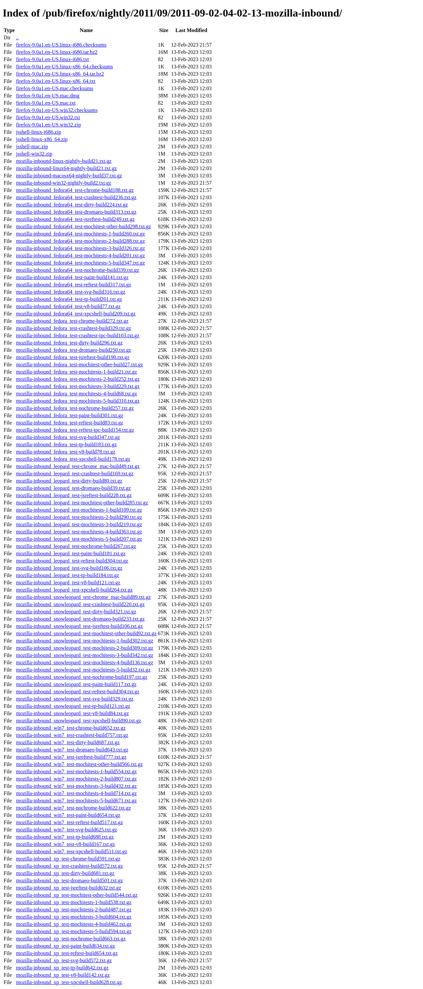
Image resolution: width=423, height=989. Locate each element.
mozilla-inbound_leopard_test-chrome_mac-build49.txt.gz (77, 466)
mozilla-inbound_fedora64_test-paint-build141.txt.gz (72, 277)
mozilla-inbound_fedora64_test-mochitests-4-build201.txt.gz (80, 255)
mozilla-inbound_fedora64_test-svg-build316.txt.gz (70, 292)
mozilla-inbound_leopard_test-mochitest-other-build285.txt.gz (82, 502)
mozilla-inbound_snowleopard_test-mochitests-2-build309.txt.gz (84, 648)
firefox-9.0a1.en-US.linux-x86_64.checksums (64, 66)
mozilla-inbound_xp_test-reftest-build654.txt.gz (67, 953)
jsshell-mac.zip (32, 146)
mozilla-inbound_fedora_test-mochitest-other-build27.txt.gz (79, 364)
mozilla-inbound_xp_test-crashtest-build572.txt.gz (69, 866)
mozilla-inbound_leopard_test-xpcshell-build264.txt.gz (74, 590)
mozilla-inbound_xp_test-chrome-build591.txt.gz (68, 858)
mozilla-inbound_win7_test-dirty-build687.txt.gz (68, 742)
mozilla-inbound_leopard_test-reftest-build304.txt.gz (72, 561)
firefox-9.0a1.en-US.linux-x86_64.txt (55, 81)
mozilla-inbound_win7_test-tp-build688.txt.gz (65, 837)
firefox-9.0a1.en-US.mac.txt (45, 103)
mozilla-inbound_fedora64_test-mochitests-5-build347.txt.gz (80, 263)
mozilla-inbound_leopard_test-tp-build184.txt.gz (67, 575)
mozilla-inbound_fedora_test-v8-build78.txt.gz (65, 452)
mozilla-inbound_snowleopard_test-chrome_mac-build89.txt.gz (83, 597)
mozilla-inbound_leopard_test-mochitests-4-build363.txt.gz (79, 531)
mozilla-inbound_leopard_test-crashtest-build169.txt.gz (74, 473)
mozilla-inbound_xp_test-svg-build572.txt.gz (64, 960)
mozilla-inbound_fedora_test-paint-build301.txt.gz (69, 415)
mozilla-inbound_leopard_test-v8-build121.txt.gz (68, 582)
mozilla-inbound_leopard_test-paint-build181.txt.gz (70, 553)
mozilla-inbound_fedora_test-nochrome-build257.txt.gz (75, 408)
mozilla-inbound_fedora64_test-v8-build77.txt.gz (68, 306)
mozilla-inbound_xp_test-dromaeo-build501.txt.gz (69, 880)
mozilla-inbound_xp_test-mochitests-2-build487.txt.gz (73, 909)
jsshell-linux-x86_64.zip (41, 139)
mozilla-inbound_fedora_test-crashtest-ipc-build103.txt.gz (77, 335)
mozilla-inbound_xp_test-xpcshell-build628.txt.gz (69, 982)
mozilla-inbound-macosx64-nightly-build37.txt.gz (69, 175)
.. (17, 37)
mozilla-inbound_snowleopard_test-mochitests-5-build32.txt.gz (83, 670)
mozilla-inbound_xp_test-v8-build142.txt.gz (63, 975)
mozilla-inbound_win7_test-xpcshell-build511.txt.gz (71, 851)
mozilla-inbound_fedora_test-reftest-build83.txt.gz (69, 422)
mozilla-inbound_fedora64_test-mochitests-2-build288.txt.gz (80, 241)
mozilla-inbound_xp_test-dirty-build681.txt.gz (65, 873)
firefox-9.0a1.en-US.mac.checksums (54, 88)
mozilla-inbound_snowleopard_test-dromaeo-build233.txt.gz (80, 619)
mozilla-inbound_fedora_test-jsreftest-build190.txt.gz (72, 357)
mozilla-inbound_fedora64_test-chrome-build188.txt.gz (75, 190)
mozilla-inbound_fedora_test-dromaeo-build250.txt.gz (73, 350)
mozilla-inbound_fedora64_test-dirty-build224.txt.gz (72, 204)
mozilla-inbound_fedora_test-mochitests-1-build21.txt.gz (76, 372)
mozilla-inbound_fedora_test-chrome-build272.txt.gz (72, 321)
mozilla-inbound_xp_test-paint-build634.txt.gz (65, 946)
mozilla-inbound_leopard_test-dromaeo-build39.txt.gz (73, 488)
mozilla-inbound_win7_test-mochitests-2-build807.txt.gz (76, 779)
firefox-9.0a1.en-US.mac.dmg (47, 95)
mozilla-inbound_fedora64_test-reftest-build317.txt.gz (73, 284)
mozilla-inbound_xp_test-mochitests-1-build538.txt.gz (73, 902)
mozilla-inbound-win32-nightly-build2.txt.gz (63, 183)
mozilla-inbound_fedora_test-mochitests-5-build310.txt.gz (77, 401)
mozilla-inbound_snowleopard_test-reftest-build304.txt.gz (77, 691)
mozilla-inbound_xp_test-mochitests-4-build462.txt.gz (73, 924)
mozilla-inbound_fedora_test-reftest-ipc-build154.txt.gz (75, 430)
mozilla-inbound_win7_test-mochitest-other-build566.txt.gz (79, 764)
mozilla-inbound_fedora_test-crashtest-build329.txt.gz (73, 328)
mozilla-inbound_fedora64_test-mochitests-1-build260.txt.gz (80, 234)
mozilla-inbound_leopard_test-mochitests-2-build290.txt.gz (79, 517)
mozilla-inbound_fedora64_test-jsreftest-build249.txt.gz (75, 219)
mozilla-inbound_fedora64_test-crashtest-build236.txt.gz (76, 197)
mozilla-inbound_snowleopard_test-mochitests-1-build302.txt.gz (84, 640)
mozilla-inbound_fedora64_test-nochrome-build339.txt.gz (77, 270)
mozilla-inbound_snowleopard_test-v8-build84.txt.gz (72, 713)
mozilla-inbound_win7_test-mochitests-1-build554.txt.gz (76, 771)
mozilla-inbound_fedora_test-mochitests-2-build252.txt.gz (77, 379)
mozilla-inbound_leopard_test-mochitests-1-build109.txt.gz (79, 510)
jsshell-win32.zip (34, 154)
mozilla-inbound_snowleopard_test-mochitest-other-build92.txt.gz (86, 633)
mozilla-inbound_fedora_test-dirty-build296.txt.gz (69, 343)
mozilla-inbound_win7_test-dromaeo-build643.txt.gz (72, 749)
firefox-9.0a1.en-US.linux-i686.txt (52, 59)
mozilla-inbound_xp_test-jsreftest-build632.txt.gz (68, 888)
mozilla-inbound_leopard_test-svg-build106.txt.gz (69, 568)
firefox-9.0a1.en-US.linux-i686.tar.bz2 (56, 52)
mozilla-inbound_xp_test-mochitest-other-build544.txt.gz (76, 895)
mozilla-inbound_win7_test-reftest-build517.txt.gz (69, 822)
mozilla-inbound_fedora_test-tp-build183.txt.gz (66, 444)
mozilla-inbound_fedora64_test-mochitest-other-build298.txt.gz (83, 226)
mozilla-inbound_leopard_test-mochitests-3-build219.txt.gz (79, 524)
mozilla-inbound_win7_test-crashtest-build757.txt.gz (72, 735)
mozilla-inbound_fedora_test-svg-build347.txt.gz (68, 437)
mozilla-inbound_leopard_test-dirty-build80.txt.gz (69, 481)
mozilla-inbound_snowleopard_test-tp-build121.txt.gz (73, 706)
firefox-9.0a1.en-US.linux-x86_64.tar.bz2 (60, 74)
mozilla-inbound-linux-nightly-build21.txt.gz (63, 161)
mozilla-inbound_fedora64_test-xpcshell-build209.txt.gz (75, 313)
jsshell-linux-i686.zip (38, 132)
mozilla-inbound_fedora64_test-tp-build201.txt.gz (69, 299)
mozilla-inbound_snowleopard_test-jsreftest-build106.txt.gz (79, 626)
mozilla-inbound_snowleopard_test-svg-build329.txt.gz (75, 699)
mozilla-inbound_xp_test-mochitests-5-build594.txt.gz (73, 931)
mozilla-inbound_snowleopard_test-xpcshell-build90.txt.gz (78, 720)
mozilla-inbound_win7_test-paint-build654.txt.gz (68, 815)
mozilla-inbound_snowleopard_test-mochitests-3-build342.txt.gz (84, 655)
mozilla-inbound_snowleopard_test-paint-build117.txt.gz (76, 684)
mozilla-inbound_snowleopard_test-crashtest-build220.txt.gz (80, 604)
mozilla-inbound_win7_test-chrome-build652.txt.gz (71, 728)
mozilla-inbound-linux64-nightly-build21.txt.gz (66, 168)
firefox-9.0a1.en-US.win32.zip (48, 125)
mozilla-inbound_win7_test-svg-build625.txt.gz (66, 829)
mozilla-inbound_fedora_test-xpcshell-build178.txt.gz (73, 459)
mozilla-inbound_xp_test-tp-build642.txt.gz (62, 968)
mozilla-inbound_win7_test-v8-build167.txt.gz (65, 844)
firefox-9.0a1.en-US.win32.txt (48, 117)
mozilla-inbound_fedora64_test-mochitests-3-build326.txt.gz (80, 248)
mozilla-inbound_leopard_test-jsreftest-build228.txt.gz (74, 495)
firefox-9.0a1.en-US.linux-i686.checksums (61, 45)
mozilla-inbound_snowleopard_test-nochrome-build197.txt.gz (81, 677)
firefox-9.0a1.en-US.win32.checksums (56, 110)
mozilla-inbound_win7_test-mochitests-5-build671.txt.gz (76, 800)
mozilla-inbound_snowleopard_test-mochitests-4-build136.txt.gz (84, 662)
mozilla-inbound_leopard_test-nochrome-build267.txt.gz (76, 546)
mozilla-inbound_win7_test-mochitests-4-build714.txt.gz (76, 793)
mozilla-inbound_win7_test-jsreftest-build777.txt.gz (71, 757)
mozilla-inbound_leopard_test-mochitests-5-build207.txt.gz (79, 539)
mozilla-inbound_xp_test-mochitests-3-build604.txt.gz (73, 917)
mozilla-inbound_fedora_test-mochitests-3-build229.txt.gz (77, 386)
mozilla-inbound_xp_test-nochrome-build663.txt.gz (71, 938)
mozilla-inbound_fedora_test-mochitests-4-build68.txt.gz (76, 393)
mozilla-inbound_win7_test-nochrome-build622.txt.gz (73, 808)
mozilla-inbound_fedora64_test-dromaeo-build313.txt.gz (76, 212)
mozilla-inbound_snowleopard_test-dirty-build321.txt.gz (76, 611)
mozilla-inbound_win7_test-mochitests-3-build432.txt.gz (76, 786)
